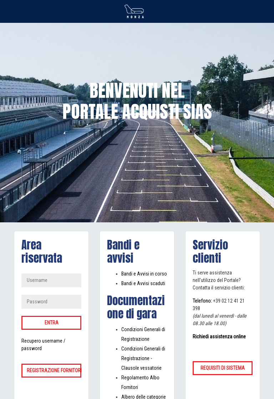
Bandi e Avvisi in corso (144, 274)
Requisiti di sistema (223, 368)
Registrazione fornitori (54, 370)
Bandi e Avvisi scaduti (143, 283)
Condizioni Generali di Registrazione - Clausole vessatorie (143, 358)
